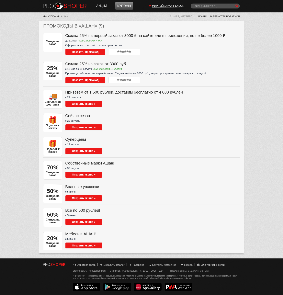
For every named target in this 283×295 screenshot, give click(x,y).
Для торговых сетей (211, 264)
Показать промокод (82, 51)
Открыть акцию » (81, 103)
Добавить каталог (112, 264)
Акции (101, 5)
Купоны (124, 5)
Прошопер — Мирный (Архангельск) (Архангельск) (64, 6)
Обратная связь (84, 264)
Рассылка (136, 264)
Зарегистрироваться (224, 16)
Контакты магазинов (162, 264)
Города (186, 264)
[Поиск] (215, 6)
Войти (202, 16)
